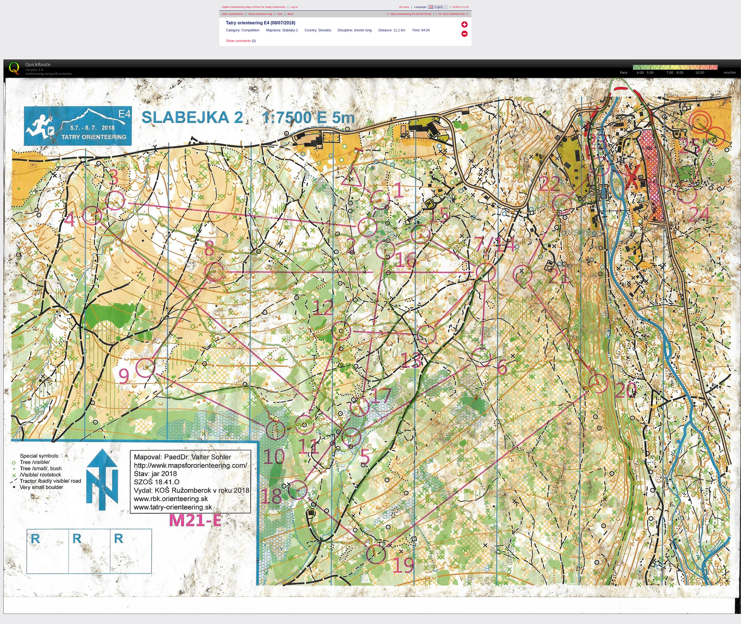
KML (280, 13)
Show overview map (260, 13)
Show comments (238, 41)
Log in (294, 6)
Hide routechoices (232, 13)
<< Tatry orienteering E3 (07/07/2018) (409, 13)
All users (404, 6)
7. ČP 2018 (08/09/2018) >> (452, 13)
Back (290, 13)
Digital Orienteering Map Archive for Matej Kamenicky (253, 6)
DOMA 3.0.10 (460, 6)
